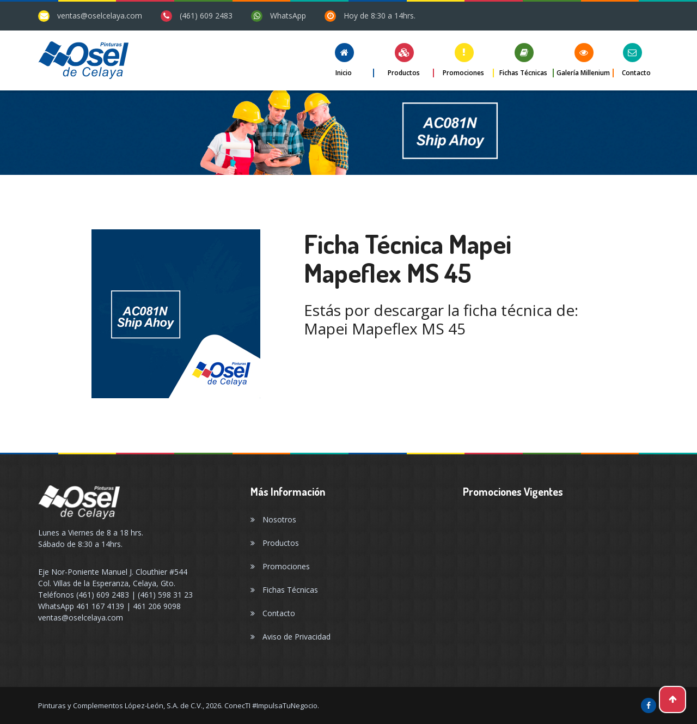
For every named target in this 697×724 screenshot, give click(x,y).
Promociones (280, 566)
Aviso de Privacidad (290, 636)
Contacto (272, 613)
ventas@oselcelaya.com (99, 15)
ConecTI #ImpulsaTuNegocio (270, 705)
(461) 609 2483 (206, 15)
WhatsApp (288, 15)
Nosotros (273, 519)
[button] (344, 60)
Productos (274, 543)
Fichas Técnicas (284, 590)
